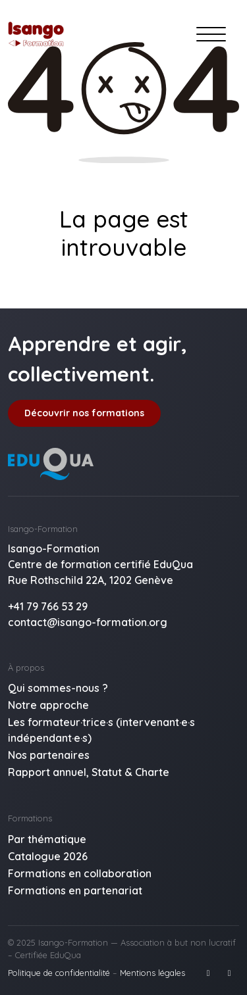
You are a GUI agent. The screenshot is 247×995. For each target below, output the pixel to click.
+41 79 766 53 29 (48, 606)
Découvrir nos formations (84, 413)
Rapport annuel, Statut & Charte (88, 772)
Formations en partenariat (75, 890)
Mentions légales (152, 972)
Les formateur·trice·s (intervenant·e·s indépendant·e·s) (101, 730)
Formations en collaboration (79, 873)
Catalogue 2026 (48, 856)
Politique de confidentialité (59, 972)
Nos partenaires (49, 755)
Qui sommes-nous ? (58, 687)
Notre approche (48, 705)
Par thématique (47, 839)
